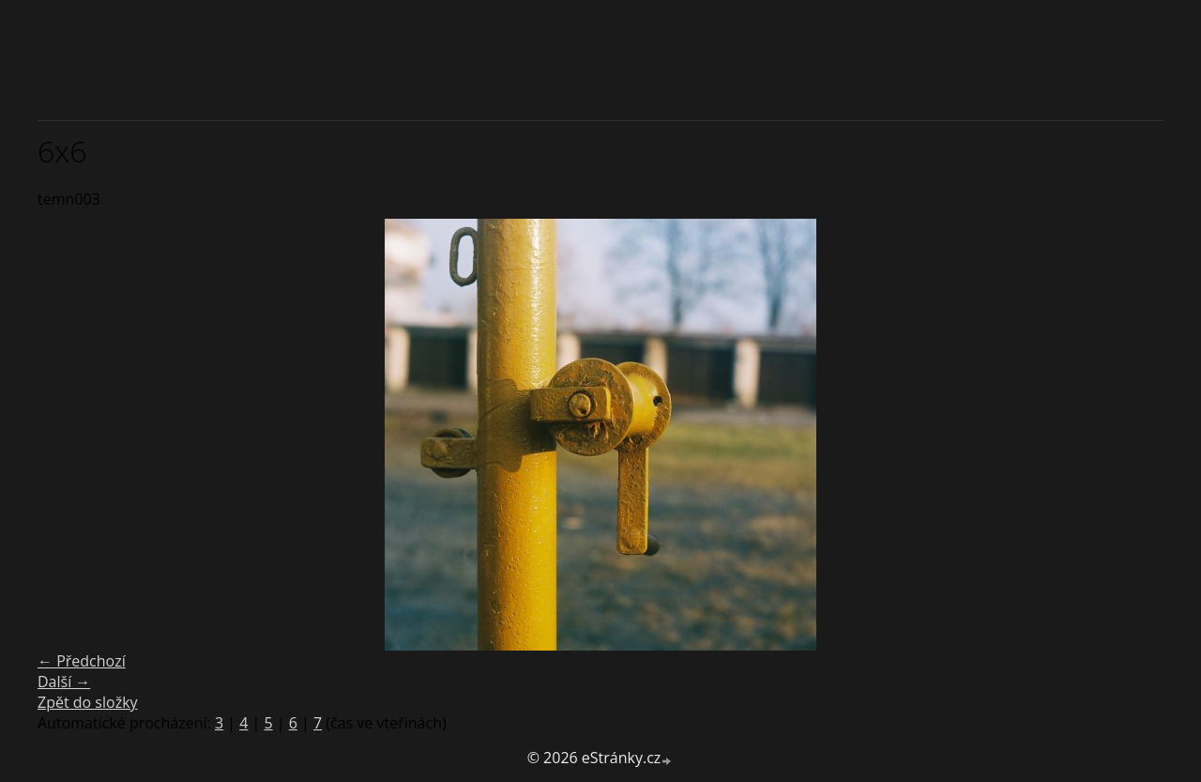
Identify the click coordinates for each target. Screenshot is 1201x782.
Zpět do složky (88, 702)
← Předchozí (82, 661)
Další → (64, 681)
